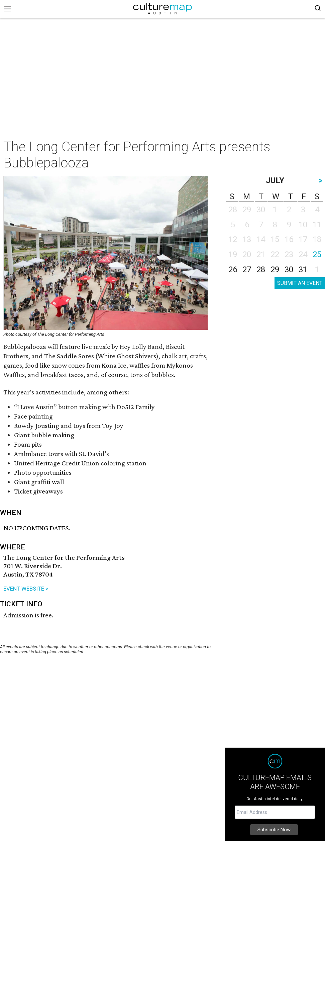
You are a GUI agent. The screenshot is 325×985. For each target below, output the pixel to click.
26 (232, 269)
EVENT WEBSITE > (25, 588)
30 (289, 269)
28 (260, 269)
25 (317, 254)
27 (246, 269)
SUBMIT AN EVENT (299, 283)
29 (274, 269)
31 (303, 269)
